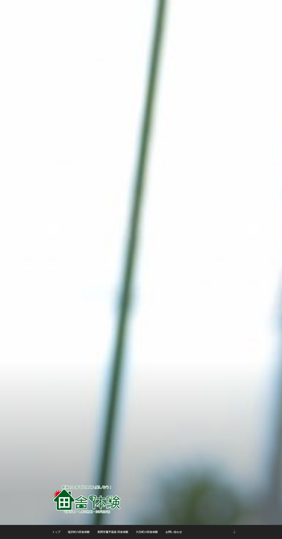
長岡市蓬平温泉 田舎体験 (112, 532)
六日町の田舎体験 (147, 532)
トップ (56, 532)
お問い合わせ (173, 532)
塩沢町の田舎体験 (79, 532)
